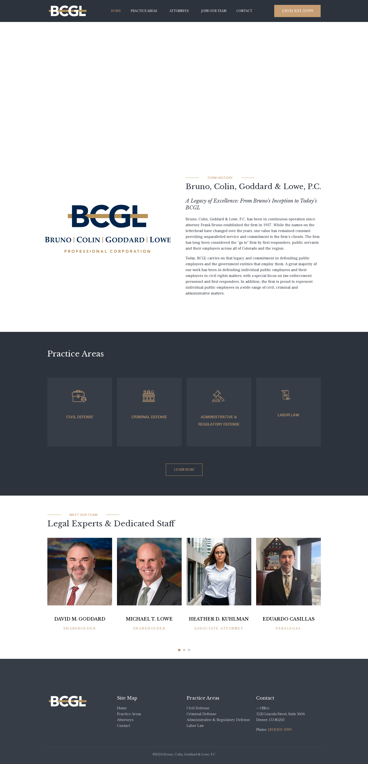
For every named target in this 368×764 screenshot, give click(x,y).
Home (116, 11)
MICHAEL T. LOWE (149, 618)
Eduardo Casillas (289, 618)
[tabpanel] (80, 591)
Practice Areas (144, 11)
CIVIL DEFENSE (79, 417)
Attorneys (179, 11)
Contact (244, 11)
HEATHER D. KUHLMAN (219, 618)
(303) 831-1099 (279, 728)
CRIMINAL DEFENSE (149, 417)
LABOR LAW (288, 415)
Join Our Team (214, 11)
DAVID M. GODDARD (79, 618)
